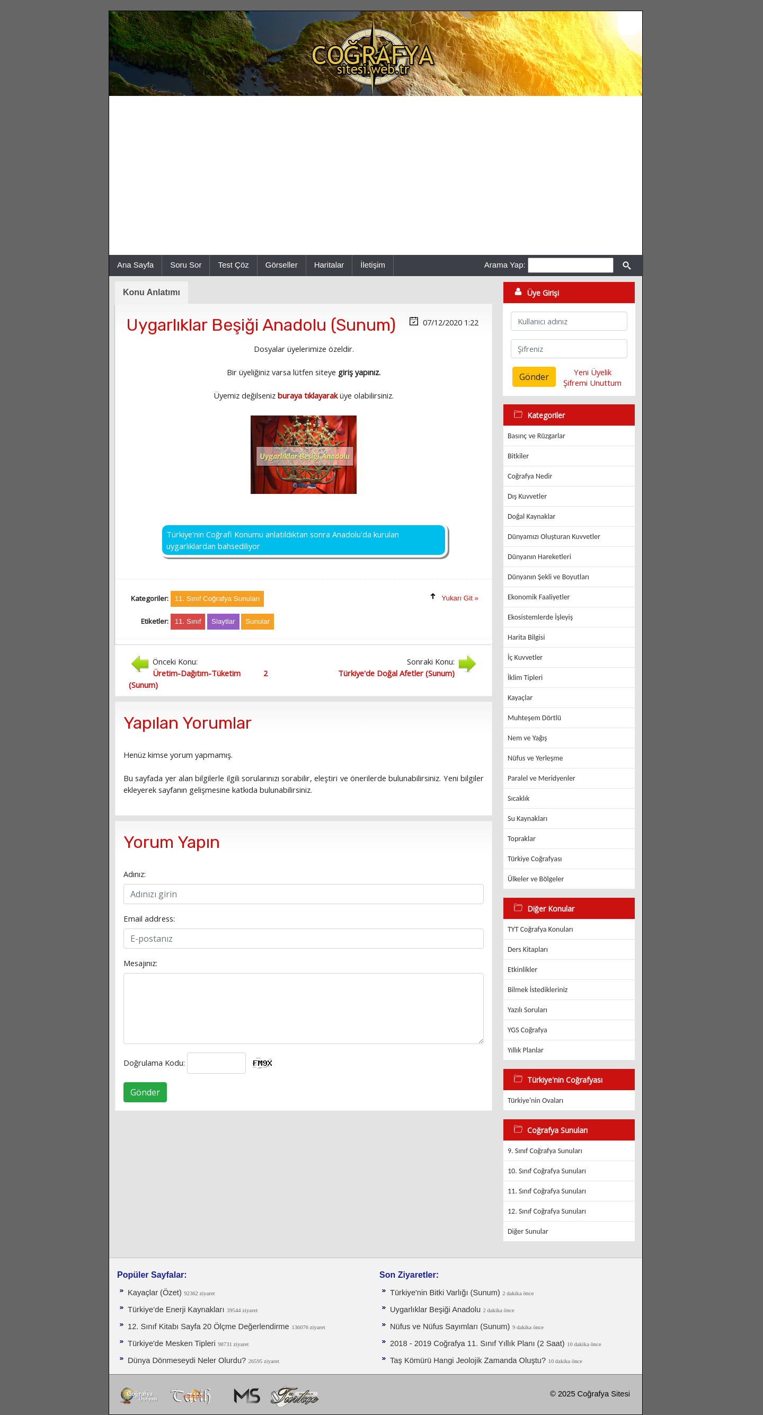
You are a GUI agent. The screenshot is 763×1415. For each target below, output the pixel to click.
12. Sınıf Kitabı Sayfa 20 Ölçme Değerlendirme (208, 1326)
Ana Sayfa (135, 264)
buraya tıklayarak (308, 395)
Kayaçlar (520, 697)
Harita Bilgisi (526, 637)
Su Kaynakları (527, 818)
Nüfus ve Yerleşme (535, 758)
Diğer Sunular (528, 1231)
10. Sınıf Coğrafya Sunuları (547, 1170)
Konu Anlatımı (151, 292)
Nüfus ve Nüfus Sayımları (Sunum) (450, 1326)
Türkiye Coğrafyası (535, 858)
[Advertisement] (375, 175)
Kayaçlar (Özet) (155, 1292)
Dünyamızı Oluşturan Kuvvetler (554, 536)
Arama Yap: (505, 264)
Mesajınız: (140, 963)
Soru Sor (185, 264)
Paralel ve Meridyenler (541, 778)
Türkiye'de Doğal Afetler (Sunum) (396, 673)
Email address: (149, 918)
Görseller (281, 264)
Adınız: (134, 874)
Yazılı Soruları (527, 1009)
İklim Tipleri (525, 677)
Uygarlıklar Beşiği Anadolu (435, 1309)
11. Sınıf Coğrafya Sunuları (547, 1191)
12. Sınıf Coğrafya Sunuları (547, 1211)
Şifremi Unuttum (592, 382)
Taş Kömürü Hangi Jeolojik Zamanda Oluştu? (468, 1360)
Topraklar (522, 838)
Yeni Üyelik (592, 372)
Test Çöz (233, 264)
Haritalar (329, 264)
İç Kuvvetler (525, 657)
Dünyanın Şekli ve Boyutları (548, 576)
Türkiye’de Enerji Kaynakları (176, 1309)
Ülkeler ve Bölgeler (536, 878)
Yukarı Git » (459, 598)
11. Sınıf (188, 621)
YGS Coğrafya (527, 1029)
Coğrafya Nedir (530, 476)
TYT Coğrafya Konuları (540, 929)
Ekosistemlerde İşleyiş (540, 617)
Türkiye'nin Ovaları (535, 1100)
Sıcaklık (518, 798)
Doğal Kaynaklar (531, 516)
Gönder (145, 1092)
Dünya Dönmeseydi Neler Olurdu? (187, 1360)
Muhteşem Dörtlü (534, 717)
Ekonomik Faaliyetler (539, 597)
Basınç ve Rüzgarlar (536, 435)
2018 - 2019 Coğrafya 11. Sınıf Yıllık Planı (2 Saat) (477, 1343)
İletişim (372, 264)
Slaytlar (223, 621)
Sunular (257, 621)
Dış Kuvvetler (527, 496)
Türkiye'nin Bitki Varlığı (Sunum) (445, 1292)
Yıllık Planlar (526, 1050)
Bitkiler (518, 456)
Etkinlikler (522, 969)
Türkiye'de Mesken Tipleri (172, 1343)
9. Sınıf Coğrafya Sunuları (545, 1150)
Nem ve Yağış (527, 737)
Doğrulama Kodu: (154, 1062)
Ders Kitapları (528, 949)
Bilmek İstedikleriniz (537, 989)
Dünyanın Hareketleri (539, 556)
